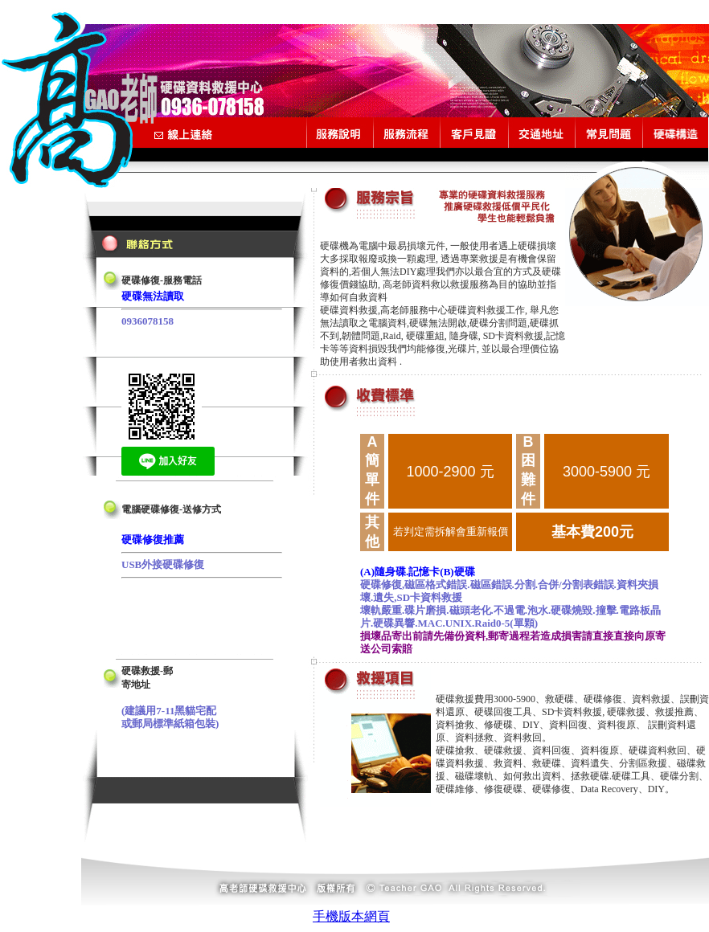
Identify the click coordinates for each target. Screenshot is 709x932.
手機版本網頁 (351, 916)
